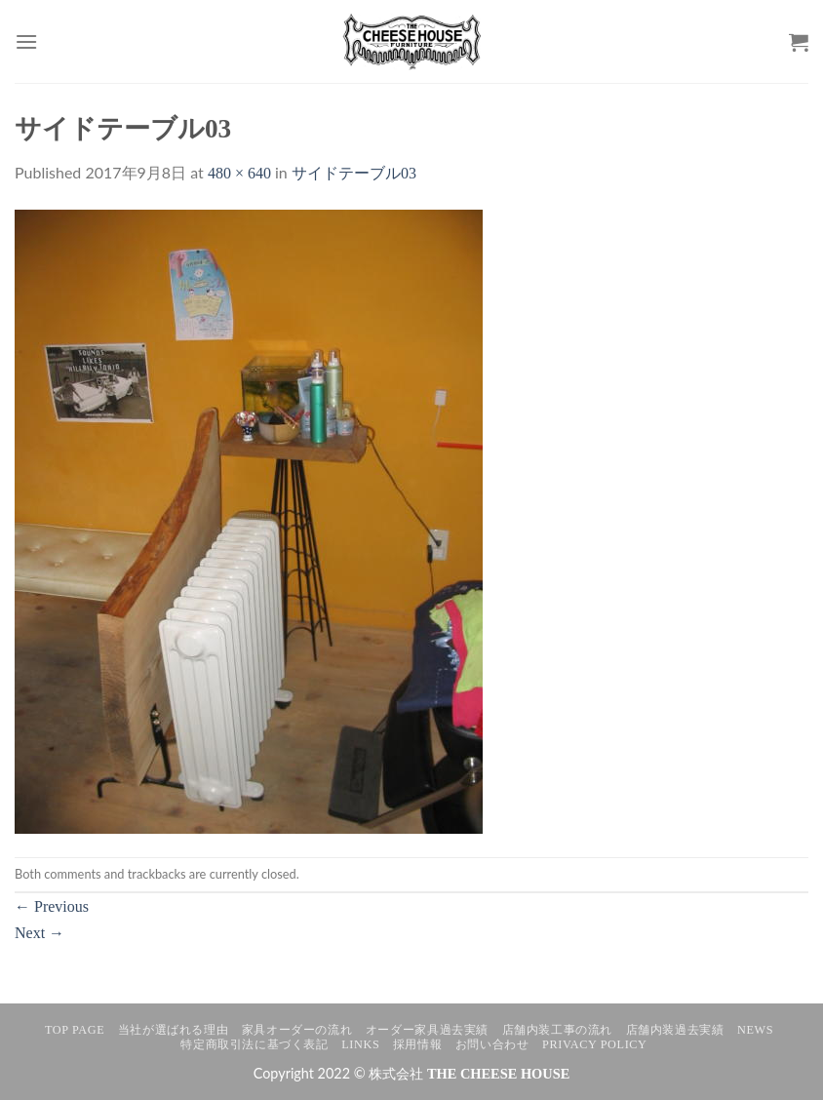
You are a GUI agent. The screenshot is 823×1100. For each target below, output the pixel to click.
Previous (52, 906)
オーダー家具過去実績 (427, 1030)
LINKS (360, 1044)
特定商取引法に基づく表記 (254, 1044)
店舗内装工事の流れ (557, 1030)
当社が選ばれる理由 (173, 1030)
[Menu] (26, 41)
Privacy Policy (594, 1044)
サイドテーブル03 (354, 173)
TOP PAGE (74, 1030)
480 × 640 (239, 173)
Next (39, 932)
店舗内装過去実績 (675, 1030)
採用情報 (417, 1044)
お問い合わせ (492, 1044)
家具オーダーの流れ (297, 1030)
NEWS (755, 1030)
